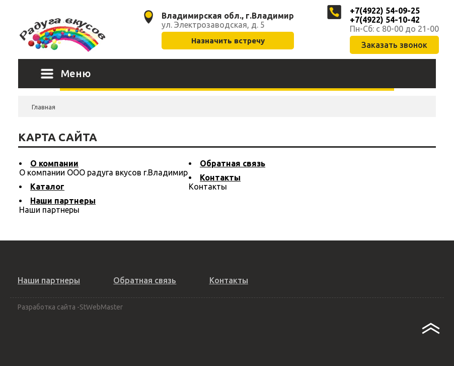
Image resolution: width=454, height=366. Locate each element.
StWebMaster (101, 307)
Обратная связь (232, 163)
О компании (54, 163)
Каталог (47, 186)
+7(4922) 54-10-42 (385, 19)
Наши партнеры (63, 200)
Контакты (220, 177)
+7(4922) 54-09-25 (385, 10)
